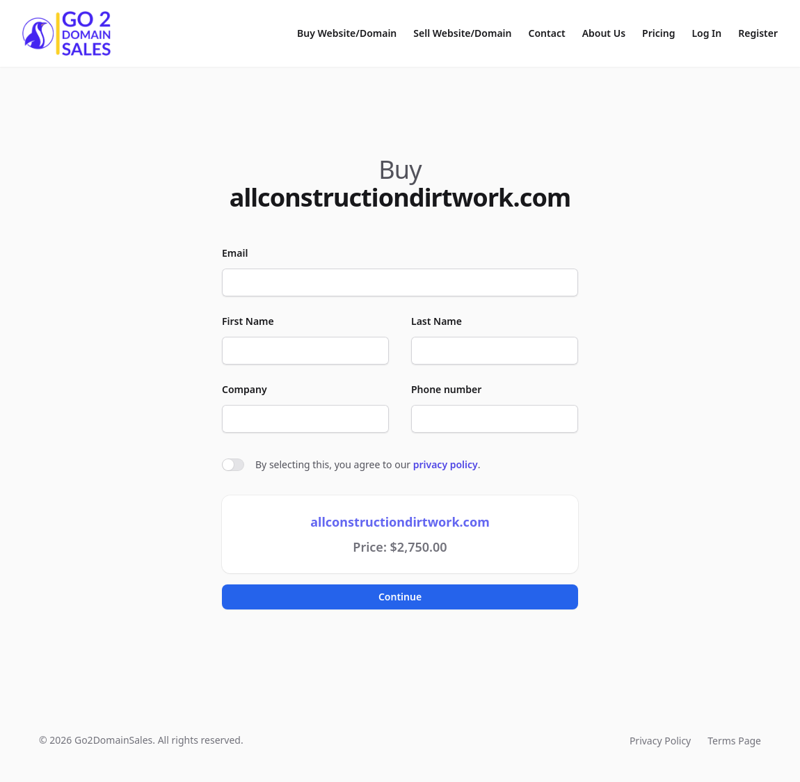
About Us (603, 33)
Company (244, 389)
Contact (547, 33)
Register (758, 33)
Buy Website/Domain (347, 33)
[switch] (233, 464)
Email (235, 253)
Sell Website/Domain (462, 33)
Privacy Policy (660, 740)
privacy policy (445, 464)
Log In (706, 33)
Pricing (658, 33)
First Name (248, 321)
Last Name (436, 321)
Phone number (446, 389)
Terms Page (734, 740)
